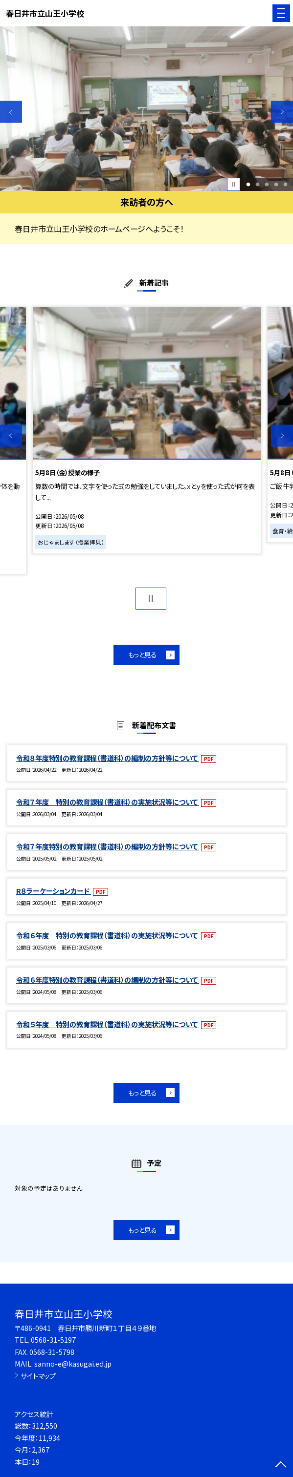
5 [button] (285, 184)
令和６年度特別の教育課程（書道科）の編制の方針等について (107, 979)
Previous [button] (11, 112)
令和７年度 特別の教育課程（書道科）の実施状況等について (107, 802)
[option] (146, 108)
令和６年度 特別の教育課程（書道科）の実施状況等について (107, 935)
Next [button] (282, 112)
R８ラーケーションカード (53, 891)
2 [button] (257, 184)
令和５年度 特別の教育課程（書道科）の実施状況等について (107, 1024)
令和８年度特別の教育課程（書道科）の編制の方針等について (107, 758)
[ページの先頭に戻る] (281, 1465)
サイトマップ (38, 1376)
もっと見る (142, 654)
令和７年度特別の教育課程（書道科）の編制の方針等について (107, 846)
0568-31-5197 (53, 1339)
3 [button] (267, 184)
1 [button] (248, 184)
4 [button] (276, 184)
